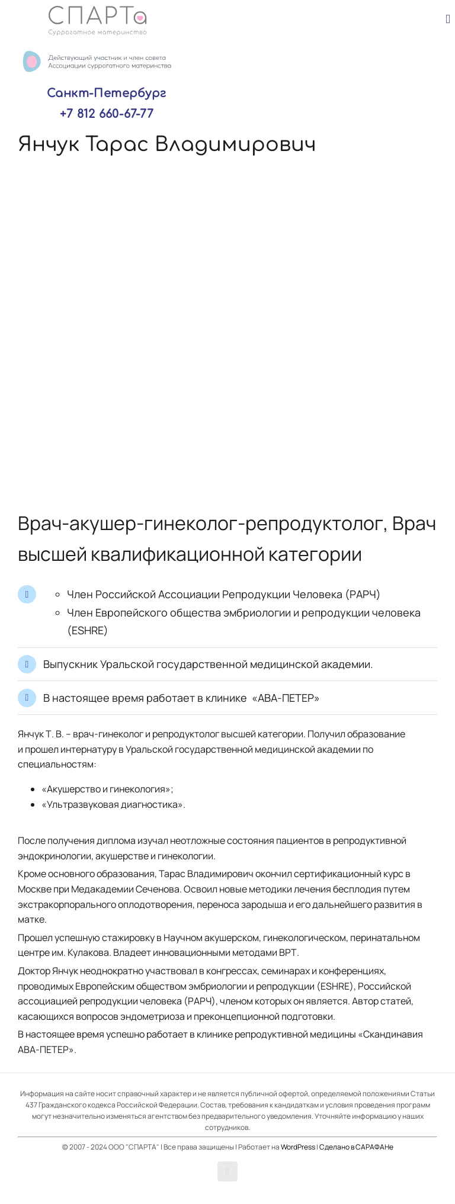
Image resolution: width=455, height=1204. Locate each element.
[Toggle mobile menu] (448, 19)
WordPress (298, 1147)
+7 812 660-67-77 (106, 114)
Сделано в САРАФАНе (356, 1147)
